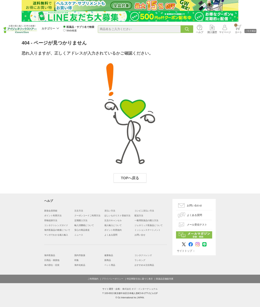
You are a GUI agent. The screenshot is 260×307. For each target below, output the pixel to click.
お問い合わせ (194, 205)
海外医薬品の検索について (57, 230)
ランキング (140, 260)
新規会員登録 (50, 210)
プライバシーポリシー (112, 279)
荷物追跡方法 (50, 220)
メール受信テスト (197, 224)
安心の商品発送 (82, 230)
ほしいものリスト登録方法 (117, 215)
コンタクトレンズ (143, 255)
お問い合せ (140, 235)
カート (238, 28)
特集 (76, 260)
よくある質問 (110, 235)
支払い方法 (109, 210)
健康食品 (108, 255)
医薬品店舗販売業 (164, 279)
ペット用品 (109, 265)
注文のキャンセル (113, 220)
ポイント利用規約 (113, 230)
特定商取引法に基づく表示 (140, 279)
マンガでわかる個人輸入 (56, 235)
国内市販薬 (79, 255)
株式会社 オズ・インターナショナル (140, 289)
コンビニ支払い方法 (144, 210)
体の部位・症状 (51, 265)
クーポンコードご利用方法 (87, 215)
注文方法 (78, 210)
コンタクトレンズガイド (56, 225)
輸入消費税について (84, 225)
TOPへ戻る (130, 178)
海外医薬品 (49, 255)
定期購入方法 (80, 220)
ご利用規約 (93, 279)
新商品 (107, 260)
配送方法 (139, 215)
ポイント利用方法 (53, 215)
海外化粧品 (79, 265)
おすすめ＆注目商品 (144, 265)
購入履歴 (212, 32)
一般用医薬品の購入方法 (146, 220)
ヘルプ (199, 32)
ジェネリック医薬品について (149, 225)
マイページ (225, 32)
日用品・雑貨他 (51, 260)
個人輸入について (113, 225)
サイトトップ (184, 250)
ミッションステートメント (148, 230)
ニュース (78, 235)
